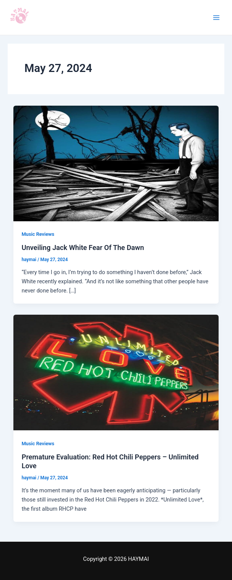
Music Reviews (37, 234)
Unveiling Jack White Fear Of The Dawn (82, 247)
